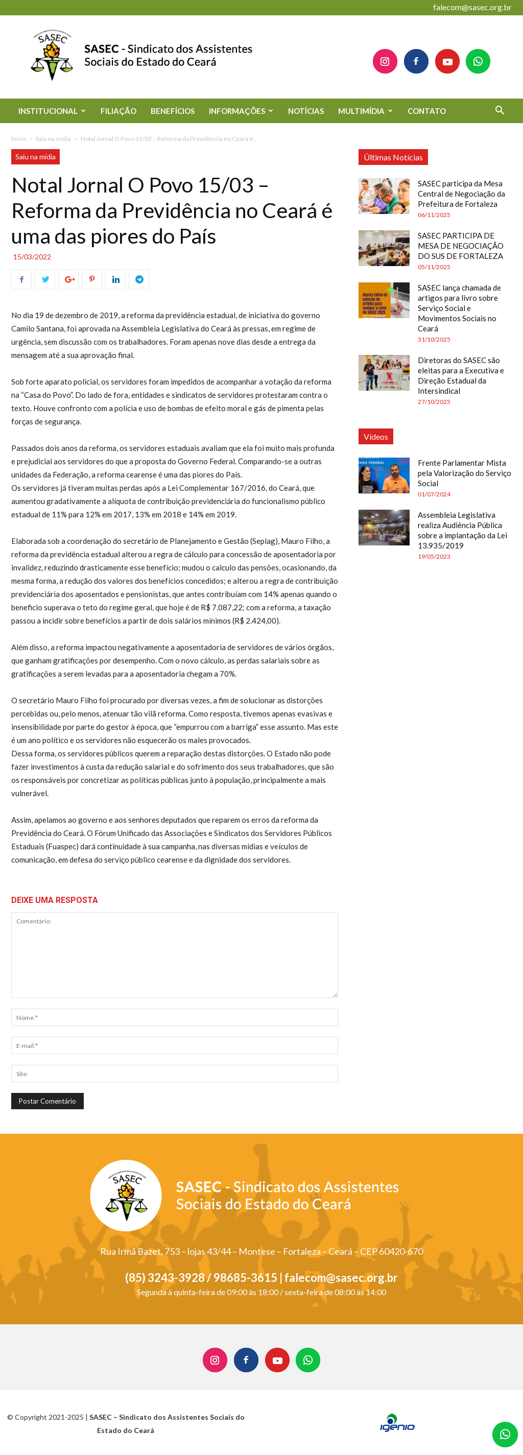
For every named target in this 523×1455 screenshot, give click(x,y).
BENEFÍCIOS (173, 110)
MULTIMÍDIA (365, 110)
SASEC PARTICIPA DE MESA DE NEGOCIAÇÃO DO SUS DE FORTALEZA (461, 245)
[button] (499, 111)
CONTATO (427, 110)
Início (18, 138)
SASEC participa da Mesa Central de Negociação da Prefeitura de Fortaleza (461, 193)
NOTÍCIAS (306, 110)
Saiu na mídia (53, 138)
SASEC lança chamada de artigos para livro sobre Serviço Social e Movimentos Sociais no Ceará (459, 308)
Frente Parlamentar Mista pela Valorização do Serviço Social (464, 473)
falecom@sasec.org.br (472, 7)
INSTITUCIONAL (52, 110)
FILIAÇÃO (118, 110)
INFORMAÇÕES (241, 110)
